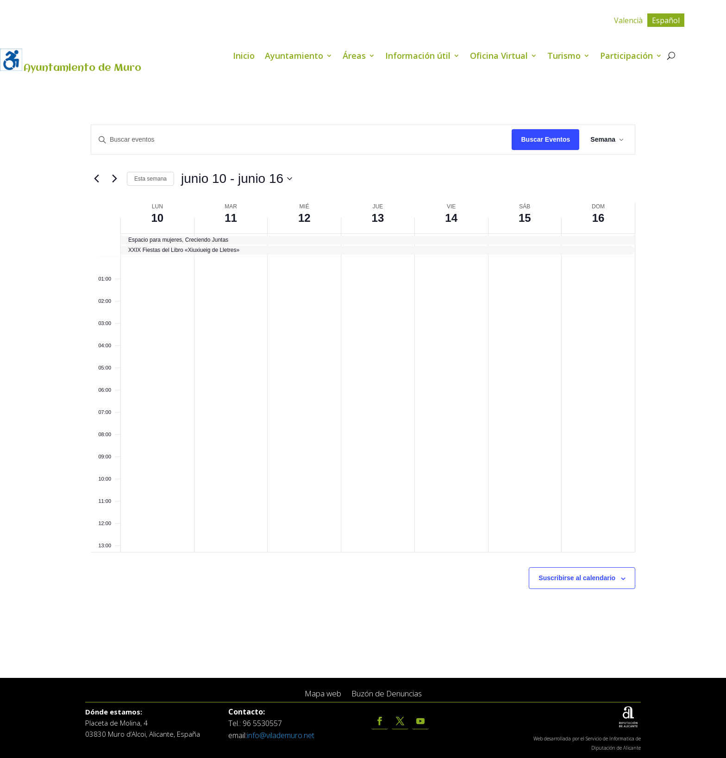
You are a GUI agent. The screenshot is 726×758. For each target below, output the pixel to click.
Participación (626, 56)
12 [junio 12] (304, 218)
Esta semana (150, 178)
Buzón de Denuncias (386, 694)
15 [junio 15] (525, 218)
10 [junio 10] (157, 218)
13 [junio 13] (378, 218)
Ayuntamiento (294, 56)
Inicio (244, 56)
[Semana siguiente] (114, 178)
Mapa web (323, 694)
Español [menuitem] (666, 20)
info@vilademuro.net (280, 735)
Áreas (354, 56)
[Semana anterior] (96, 178)
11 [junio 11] (231, 218)
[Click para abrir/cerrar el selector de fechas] (236, 178)
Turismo (564, 56)
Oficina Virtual (499, 56)
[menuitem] (628, 20)
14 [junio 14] (451, 218)
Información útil (418, 56)
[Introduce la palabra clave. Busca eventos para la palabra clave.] (301, 139)
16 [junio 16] (598, 218)
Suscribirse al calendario (576, 578)
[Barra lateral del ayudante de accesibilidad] (11, 60)
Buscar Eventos (545, 139)
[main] (363, 379)
